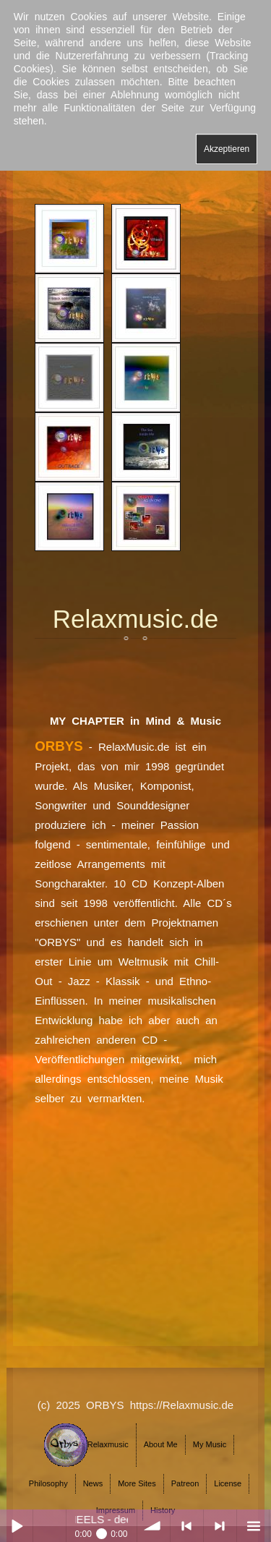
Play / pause (16, 1525)
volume (153, 1525)
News (93, 1483)
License (227, 1483)
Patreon (185, 1483)
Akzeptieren (226, 149)
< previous (187, 1525)
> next (220, 1525)
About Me (161, 1444)
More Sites (137, 1483)
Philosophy (48, 1483)
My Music (209, 1444)
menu (253, 1525)
